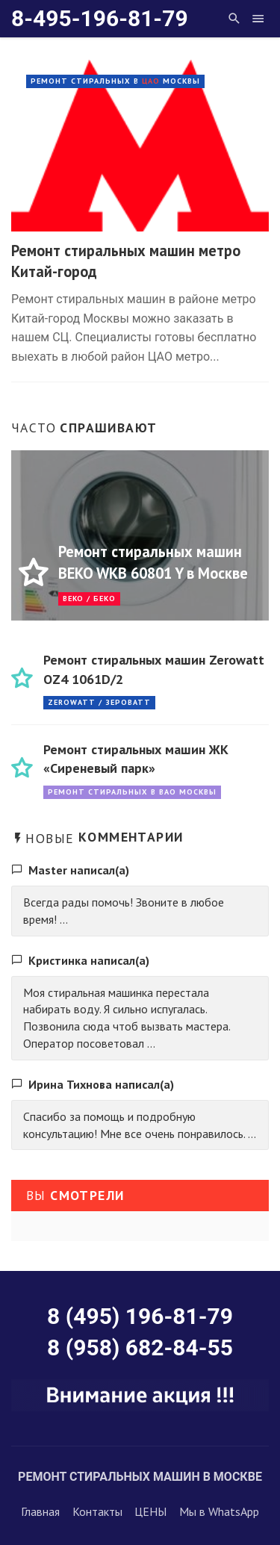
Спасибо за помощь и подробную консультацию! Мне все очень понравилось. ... (139, 1125)
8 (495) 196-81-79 (140, 1316)
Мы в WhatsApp (219, 1511)
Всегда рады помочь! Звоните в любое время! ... (123, 911)
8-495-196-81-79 (99, 18)
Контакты (97, 1511)
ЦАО (151, 81)
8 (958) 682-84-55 (140, 1347)
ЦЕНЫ (150, 1511)
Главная (40, 1511)
